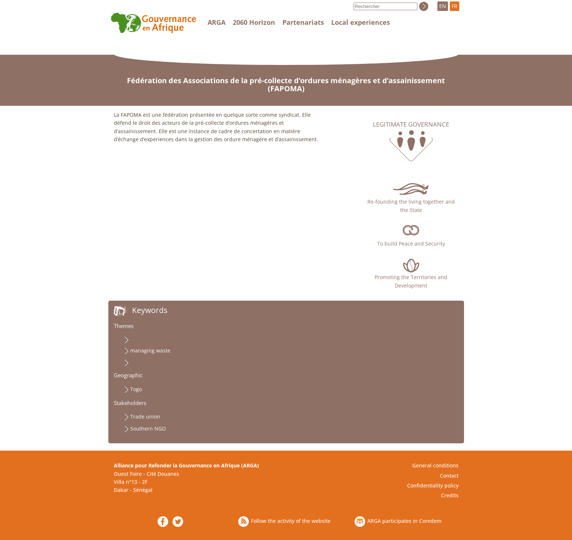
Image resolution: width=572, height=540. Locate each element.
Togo (136, 389)
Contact (449, 475)
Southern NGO (148, 428)
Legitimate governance (411, 124)
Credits (450, 495)
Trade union (145, 416)
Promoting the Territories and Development (411, 281)
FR (454, 6)
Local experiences (360, 22)
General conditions (435, 465)
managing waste (150, 350)
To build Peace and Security (411, 243)
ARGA (216, 22)
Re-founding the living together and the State (411, 205)
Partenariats (303, 22)
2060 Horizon (254, 22)
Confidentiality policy (433, 485)
